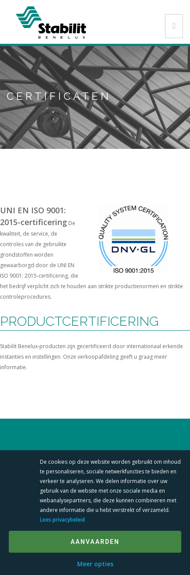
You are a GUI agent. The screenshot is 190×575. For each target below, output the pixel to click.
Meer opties (95, 564)
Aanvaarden (95, 541)
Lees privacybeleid (62, 519)
